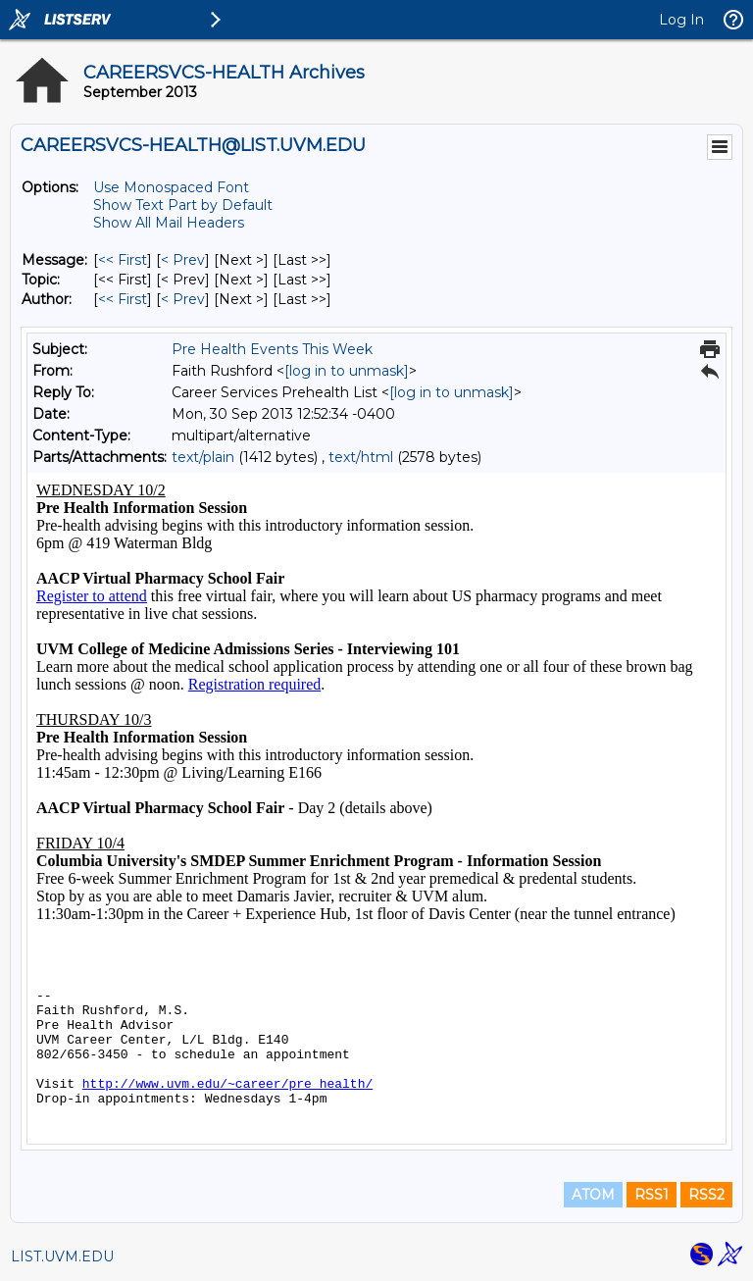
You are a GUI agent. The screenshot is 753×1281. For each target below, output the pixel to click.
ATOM (593, 1195)
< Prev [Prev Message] (183, 260)
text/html (360, 457)
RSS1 (651, 1195)
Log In (681, 19)
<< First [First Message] (122, 260)
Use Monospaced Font (171, 187)
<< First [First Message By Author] (122, 299)
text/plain (203, 457)
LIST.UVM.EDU (62, 1256)
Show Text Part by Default (183, 205)
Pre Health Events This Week (272, 349)
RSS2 (706, 1195)
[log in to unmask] (346, 371)
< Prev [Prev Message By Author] (183, 299)
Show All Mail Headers (168, 222)
